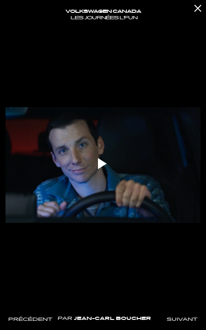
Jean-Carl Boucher (112, 318)
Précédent (30, 319)
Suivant (182, 319)
